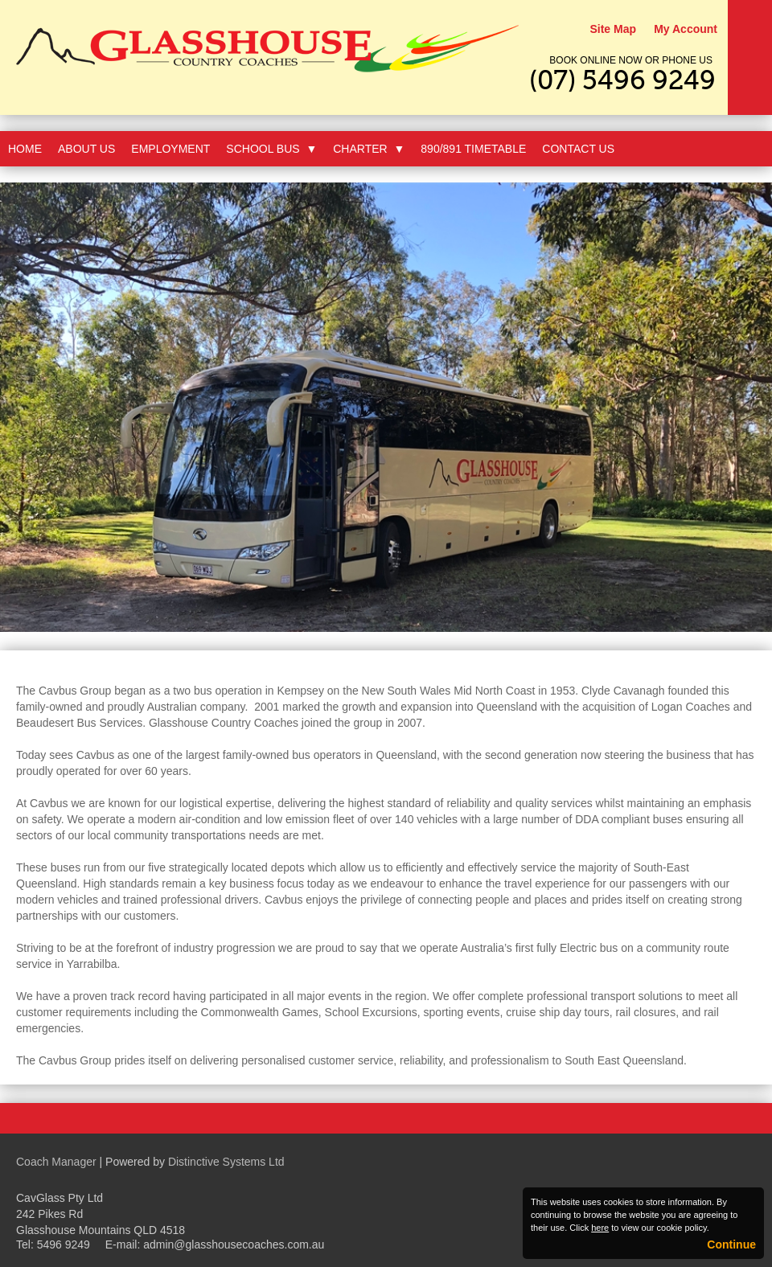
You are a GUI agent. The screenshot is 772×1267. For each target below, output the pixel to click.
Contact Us (578, 148)
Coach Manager (56, 1161)
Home (25, 148)
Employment (170, 148)
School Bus (271, 148)
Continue (731, 1244)
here (600, 1227)
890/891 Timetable (473, 148)
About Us (86, 148)
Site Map (612, 29)
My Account (685, 29)
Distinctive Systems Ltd (226, 1161)
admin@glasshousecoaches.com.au (233, 1244)
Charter (368, 148)
